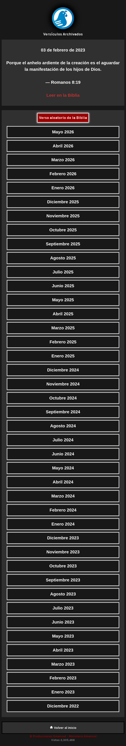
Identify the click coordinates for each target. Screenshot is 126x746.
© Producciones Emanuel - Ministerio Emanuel (63, 736)
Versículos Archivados (63, 34)
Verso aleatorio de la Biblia (63, 118)
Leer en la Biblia (63, 95)
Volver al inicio (63, 728)
